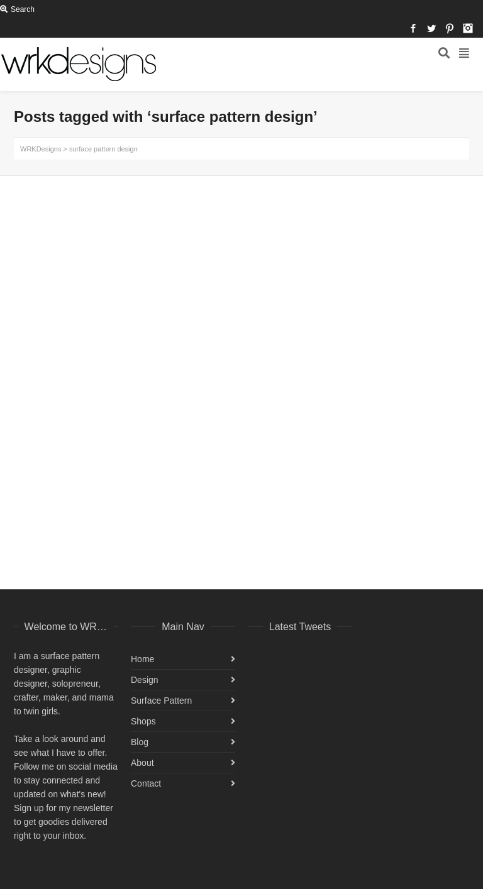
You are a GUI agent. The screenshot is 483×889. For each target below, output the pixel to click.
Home (142, 659)
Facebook (413, 28)
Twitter (431, 28)
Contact (146, 783)
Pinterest (449, 28)
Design (144, 680)
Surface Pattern (161, 700)
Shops (143, 721)
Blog (139, 742)
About (142, 763)
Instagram (467, 28)
